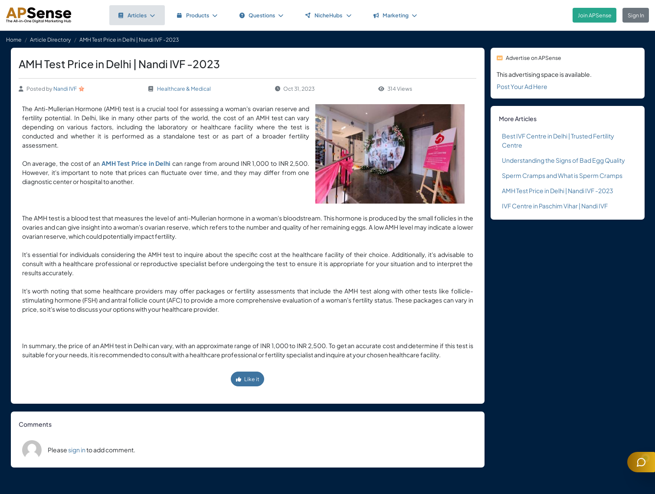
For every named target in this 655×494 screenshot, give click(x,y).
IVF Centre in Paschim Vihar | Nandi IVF (555, 206)
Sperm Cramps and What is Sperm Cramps (562, 175)
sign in (76, 450)
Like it (247, 378)
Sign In (636, 15)
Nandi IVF (65, 88)
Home (14, 39)
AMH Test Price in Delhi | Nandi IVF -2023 (557, 190)
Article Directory (50, 39)
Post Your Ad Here (522, 86)
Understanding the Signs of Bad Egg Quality (563, 160)
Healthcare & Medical (184, 88)
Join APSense (595, 15)
